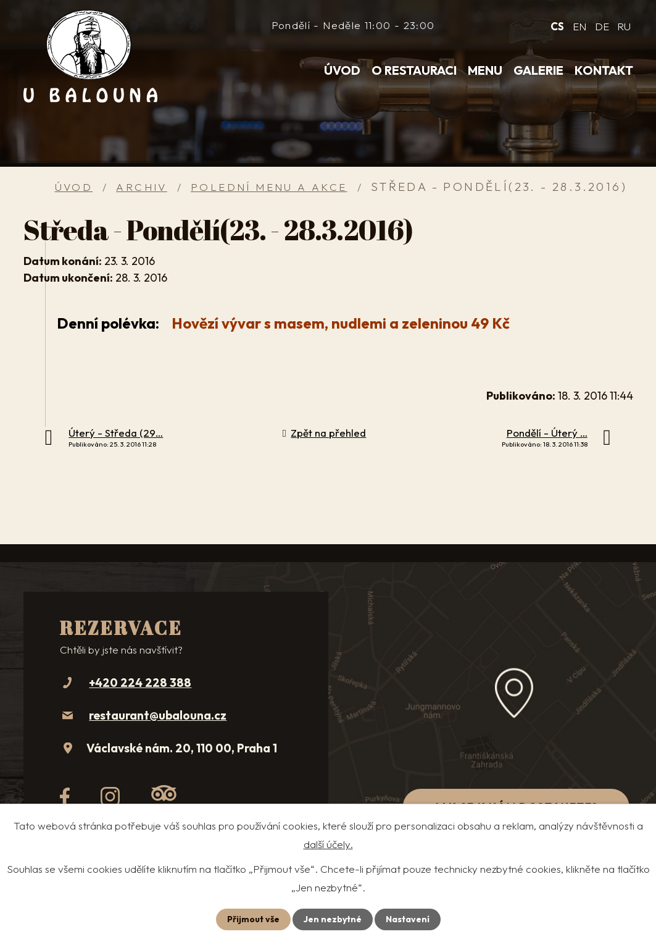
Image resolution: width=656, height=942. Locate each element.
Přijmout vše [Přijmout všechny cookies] (253, 919)
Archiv (141, 186)
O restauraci (414, 70)
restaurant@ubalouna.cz (157, 715)
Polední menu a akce (269, 186)
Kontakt (604, 70)
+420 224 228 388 (140, 682)
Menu (485, 70)
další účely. (328, 844)
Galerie (538, 70)
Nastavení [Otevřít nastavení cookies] (408, 919)
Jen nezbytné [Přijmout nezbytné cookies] (333, 919)
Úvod (342, 70)
